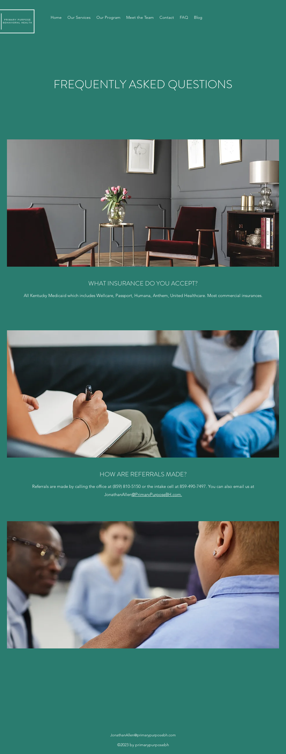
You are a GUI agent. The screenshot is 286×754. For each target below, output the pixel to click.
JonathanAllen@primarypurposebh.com (143, 735)
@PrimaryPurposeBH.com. (157, 494)
